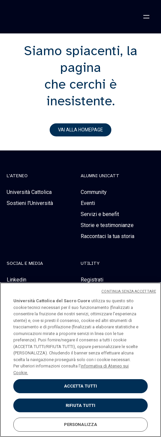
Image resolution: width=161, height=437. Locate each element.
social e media (25, 263)
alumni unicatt (100, 176)
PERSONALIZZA (80, 424)
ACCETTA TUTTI (80, 386)
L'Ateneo (17, 176)
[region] (80, 360)
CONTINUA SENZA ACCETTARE (128, 291)
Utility (90, 263)
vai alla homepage (80, 129)
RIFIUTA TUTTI (81, 405)
